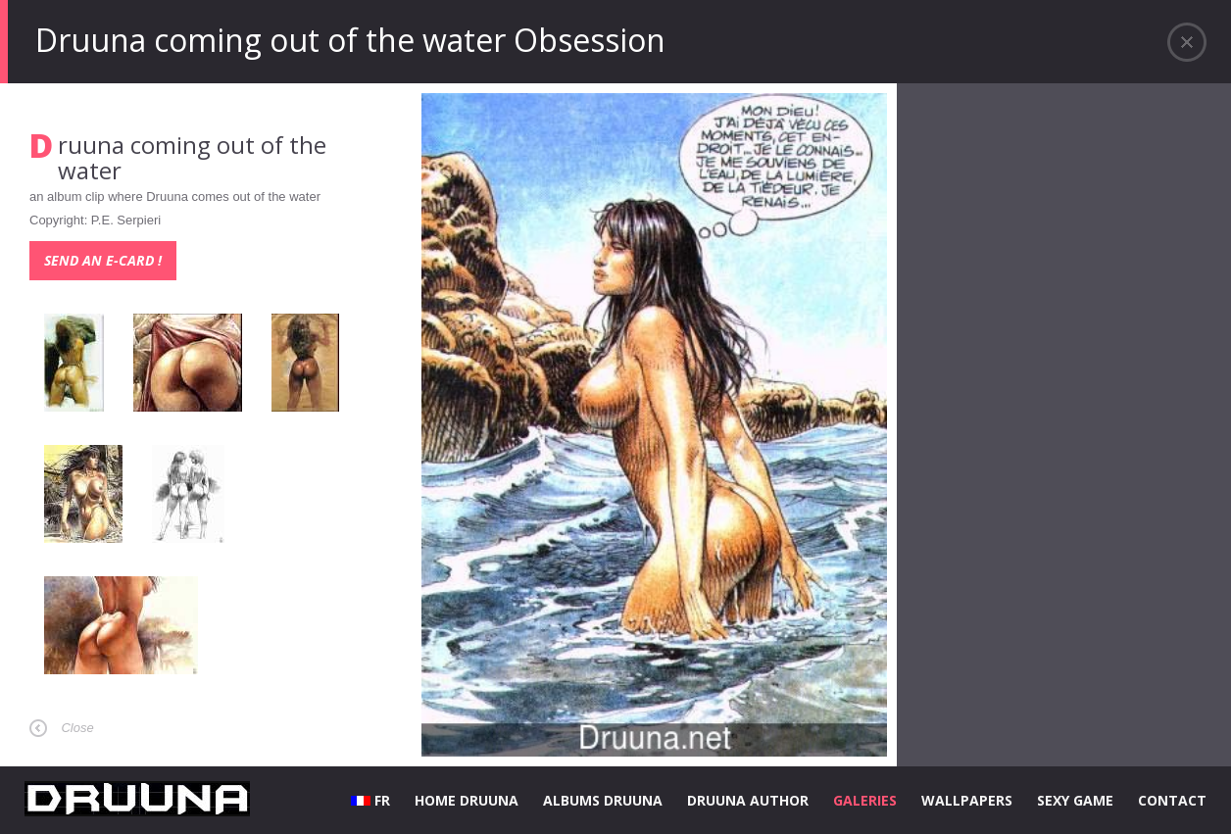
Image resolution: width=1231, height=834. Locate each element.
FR (370, 800)
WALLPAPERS (966, 800)
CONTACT (1172, 800)
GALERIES (865, 800)
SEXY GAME (1075, 800)
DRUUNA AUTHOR (748, 800)
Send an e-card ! (103, 260)
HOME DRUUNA (466, 800)
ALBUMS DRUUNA (603, 800)
